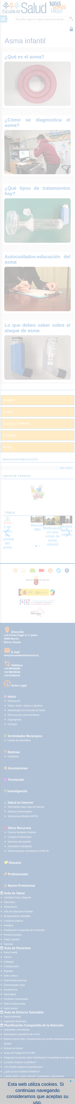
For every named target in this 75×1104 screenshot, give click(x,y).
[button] (70, 1081)
